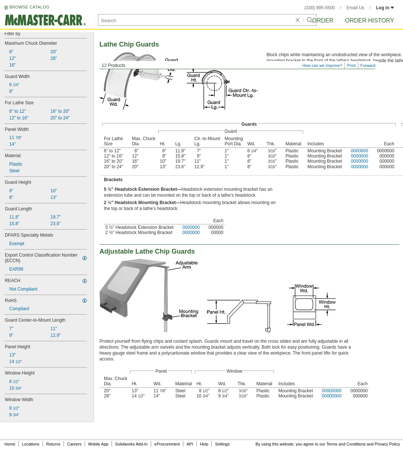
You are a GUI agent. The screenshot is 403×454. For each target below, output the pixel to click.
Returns (53, 444)
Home (9, 444)
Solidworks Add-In (131, 444)
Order (322, 20)
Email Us (355, 7)
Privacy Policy (387, 444)
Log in (385, 7)
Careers (74, 444)
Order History (369, 20)
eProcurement (167, 444)
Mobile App (98, 444)
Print (351, 65)
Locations (31, 444)
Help (204, 444)
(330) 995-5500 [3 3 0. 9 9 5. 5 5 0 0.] (320, 7)
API (190, 444)
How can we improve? (322, 65)
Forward (367, 65)
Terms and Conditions (346, 444)
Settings (222, 444)
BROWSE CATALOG (29, 7)
